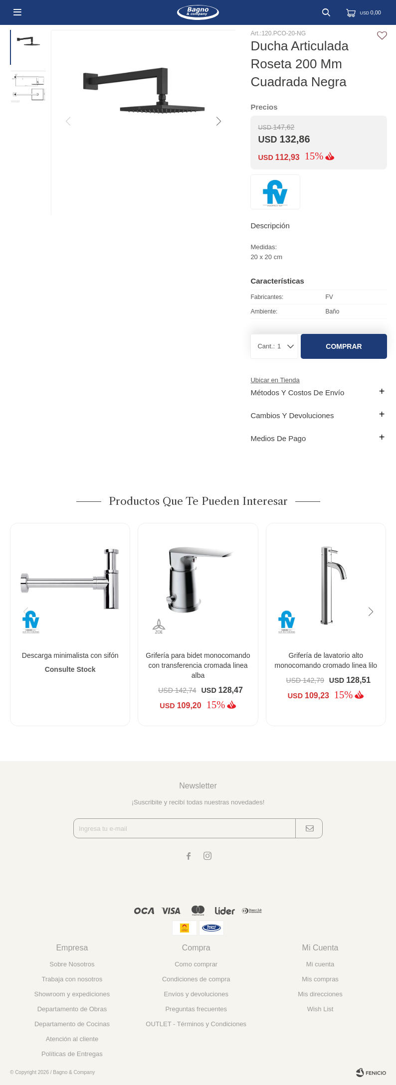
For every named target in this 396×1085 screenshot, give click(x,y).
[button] (218, 122)
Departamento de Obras (72, 1009)
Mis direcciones (320, 994)
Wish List (320, 1009)
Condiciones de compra (196, 979)
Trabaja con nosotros (72, 979)
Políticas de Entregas (72, 1054)
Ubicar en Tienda (274, 380)
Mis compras (320, 979)
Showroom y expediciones (72, 994)
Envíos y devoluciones (196, 994)
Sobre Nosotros (71, 964)
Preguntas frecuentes (196, 1009)
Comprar (344, 346)
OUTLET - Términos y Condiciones (196, 1024)
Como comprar (196, 964)
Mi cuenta (320, 964)
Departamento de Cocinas (72, 1024)
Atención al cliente (72, 1039)
